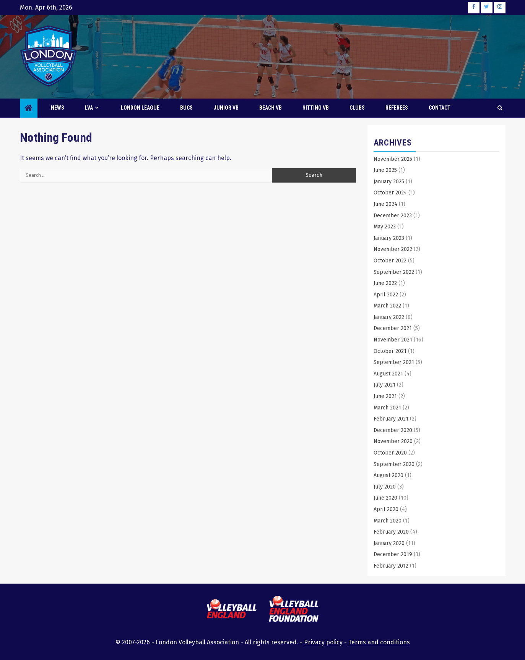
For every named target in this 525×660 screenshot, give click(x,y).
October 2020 (390, 453)
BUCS (186, 108)
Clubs (357, 108)
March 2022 (387, 305)
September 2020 (394, 464)
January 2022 (389, 317)
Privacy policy (323, 642)
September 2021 (394, 362)
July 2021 (384, 385)
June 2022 (385, 283)
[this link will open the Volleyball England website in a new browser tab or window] (232, 610)
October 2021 (390, 351)
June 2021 (385, 396)
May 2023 (385, 226)
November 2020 (393, 441)
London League (140, 108)
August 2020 (388, 475)
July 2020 (385, 487)
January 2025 (389, 181)
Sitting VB (315, 108)
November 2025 (393, 159)
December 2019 (393, 554)
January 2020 (389, 543)
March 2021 (387, 407)
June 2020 (385, 498)
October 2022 (390, 260)
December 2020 (393, 430)
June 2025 (385, 170)
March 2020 (387, 521)
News (57, 108)
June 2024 (385, 204)
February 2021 (391, 419)
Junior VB (226, 108)
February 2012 (391, 566)
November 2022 (393, 249)
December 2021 (393, 328)
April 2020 (386, 509)
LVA (89, 108)
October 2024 (390, 192)
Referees (396, 108)
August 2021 (388, 373)
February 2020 (391, 532)
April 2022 (386, 294)
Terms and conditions (379, 642)
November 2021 (393, 339)
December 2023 (393, 215)
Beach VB (270, 108)
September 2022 (394, 272)
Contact (439, 108)
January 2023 (389, 238)
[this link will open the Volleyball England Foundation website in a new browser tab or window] (294, 610)
